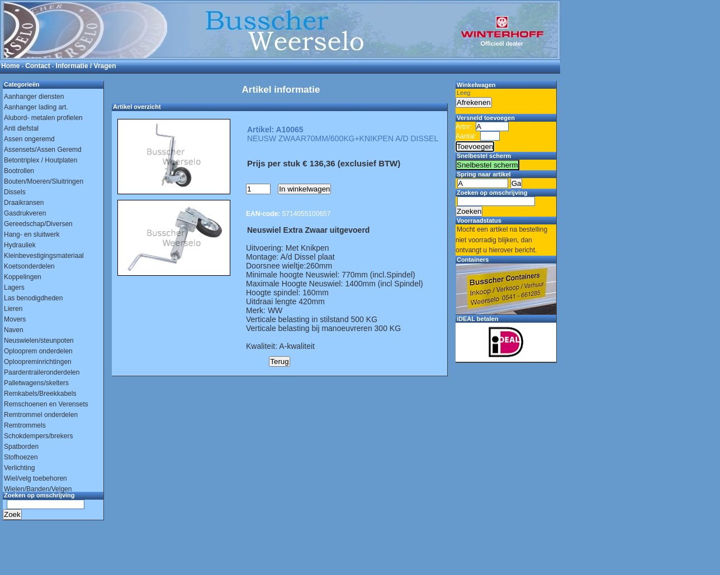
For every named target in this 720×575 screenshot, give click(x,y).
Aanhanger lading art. (36, 107)
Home (10, 66)
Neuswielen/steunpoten (39, 340)
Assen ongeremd (29, 139)
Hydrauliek (20, 245)
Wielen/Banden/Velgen (38, 489)
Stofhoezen (21, 457)
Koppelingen (22, 277)
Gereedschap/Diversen (38, 224)
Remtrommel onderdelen (41, 415)
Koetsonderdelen (29, 266)
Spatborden (21, 447)
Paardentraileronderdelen (41, 372)
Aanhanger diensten (34, 96)
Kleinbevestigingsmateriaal (44, 256)
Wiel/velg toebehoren (35, 478)
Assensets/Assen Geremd (43, 150)
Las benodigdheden (33, 298)
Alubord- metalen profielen (43, 118)
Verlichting (19, 468)
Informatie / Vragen (86, 66)
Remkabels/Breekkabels (40, 393)
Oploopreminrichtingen (38, 362)
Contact (37, 66)
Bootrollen (19, 171)
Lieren (13, 309)
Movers (15, 319)
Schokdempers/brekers (38, 436)
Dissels (15, 192)
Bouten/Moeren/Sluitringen (43, 181)
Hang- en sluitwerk (31, 234)
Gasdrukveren (25, 213)
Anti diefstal (21, 128)
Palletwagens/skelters (36, 383)
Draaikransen (24, 203)
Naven (13, 330)
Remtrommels (25, 425)
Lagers (14, 287)
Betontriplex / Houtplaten (40, 160)
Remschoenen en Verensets (46, 404)
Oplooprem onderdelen (38, 351)
